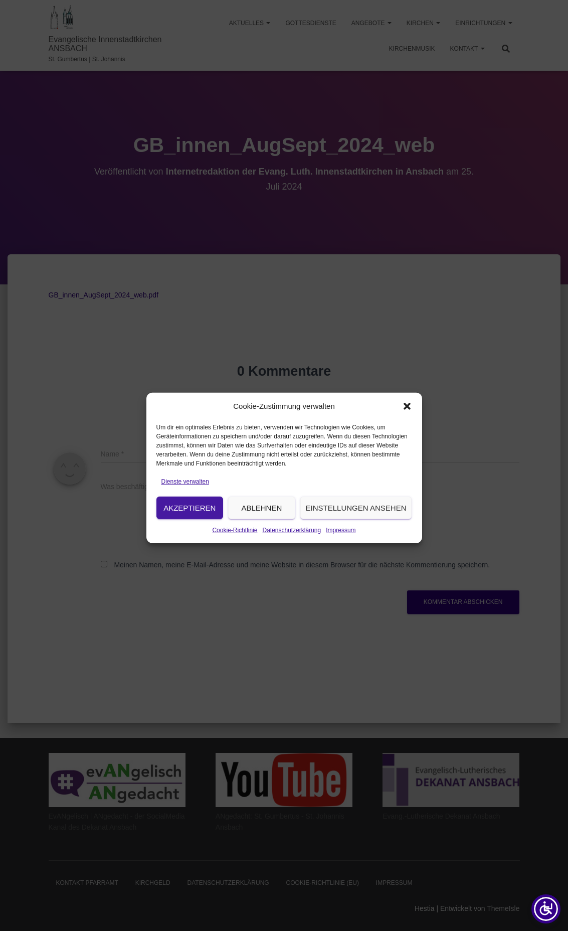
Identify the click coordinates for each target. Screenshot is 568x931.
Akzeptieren (189, 518)
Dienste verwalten (185, 492)
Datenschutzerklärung (291, 540)
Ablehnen (261, 518)
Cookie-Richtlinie (234, 540)
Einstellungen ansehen (356, 518)
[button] (407, 417)
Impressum (340, 540)
